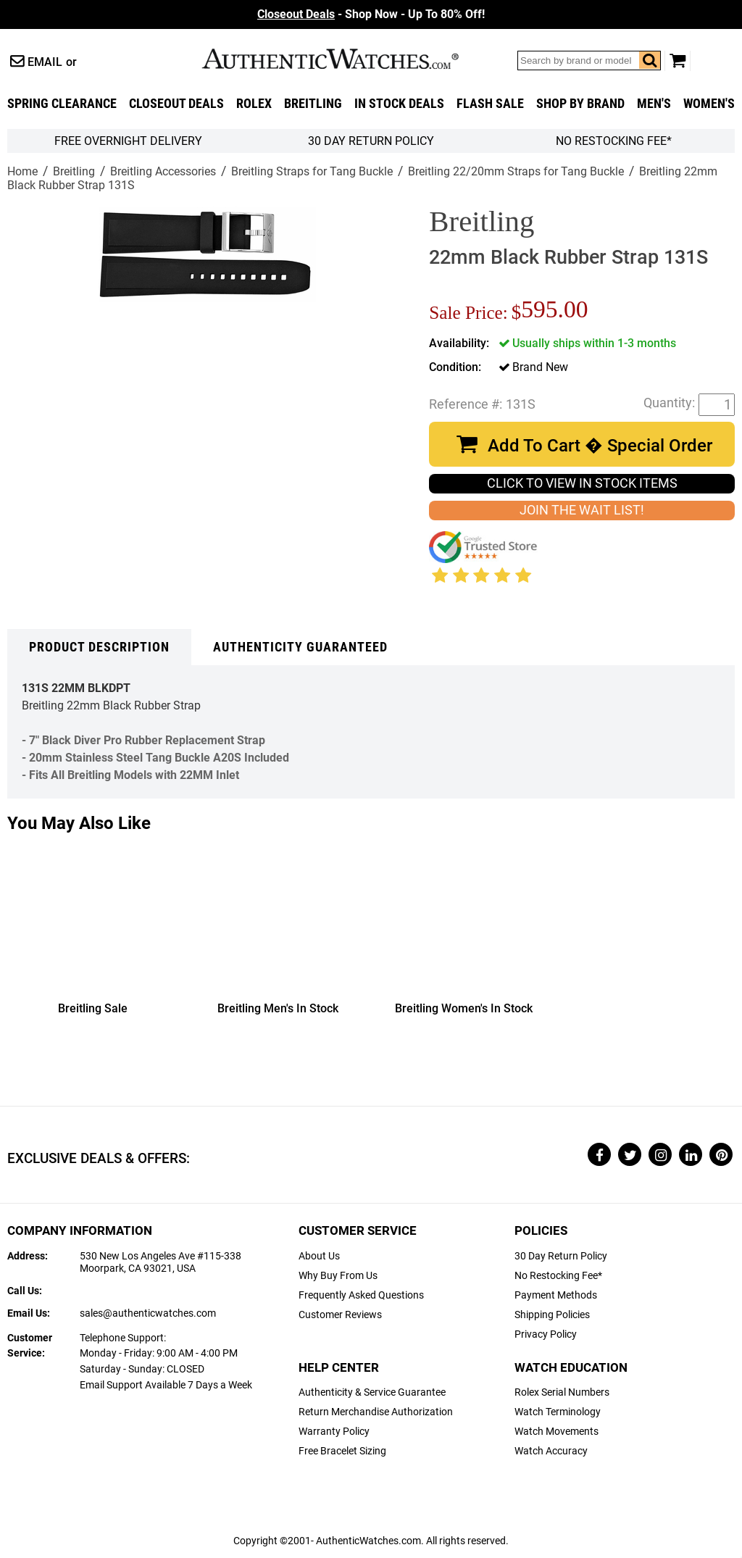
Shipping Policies (552, 1315)
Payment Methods (555, 1295)
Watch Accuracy (551, 1451)
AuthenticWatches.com (346, 58)
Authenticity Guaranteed (300, 647)
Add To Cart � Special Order (600, 446)
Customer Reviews (340, 1315)
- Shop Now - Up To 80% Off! (371, 14)
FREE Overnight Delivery (128, 141)
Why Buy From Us (338, 1276)
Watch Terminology (557, 1412)
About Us (319, 1256)
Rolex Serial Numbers (561, 1392)
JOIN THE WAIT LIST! (582, 510)
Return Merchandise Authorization (376, 1412)
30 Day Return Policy (560, 1256)
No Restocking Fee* (614, 141)
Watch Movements (556, 1431)
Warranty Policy (334, 1431)
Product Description (99, 647)
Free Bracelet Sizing (342, 1451)
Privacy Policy (545, 1334)
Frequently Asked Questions (361, 1295)
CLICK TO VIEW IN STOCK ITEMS (582, 483)
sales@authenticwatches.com (148, 1313)
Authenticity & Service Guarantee (372, 1392)
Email (45, 62)
